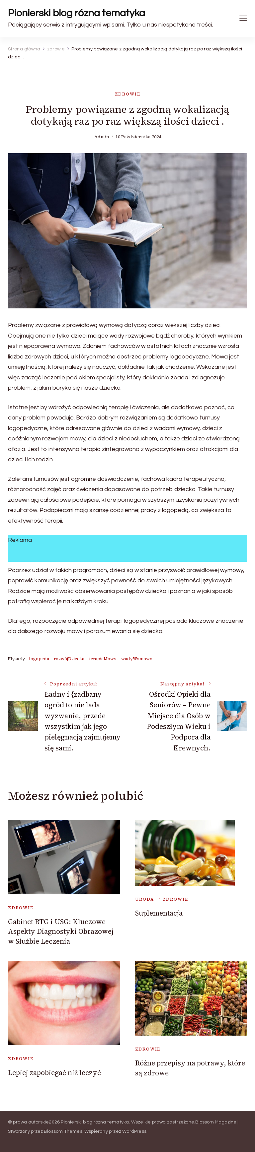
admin (101, 137)
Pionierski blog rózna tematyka (76, 13)
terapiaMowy (103, 659)
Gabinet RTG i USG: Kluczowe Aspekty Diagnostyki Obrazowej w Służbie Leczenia (61, 931)
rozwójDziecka (69, 659)
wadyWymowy (136, 659)
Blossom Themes (63, 1131)
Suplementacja (159, 913)
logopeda (39, 659)
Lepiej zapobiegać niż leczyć (54, 1072)
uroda (144, 899)
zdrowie (127, 94)
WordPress (134, 1131)
